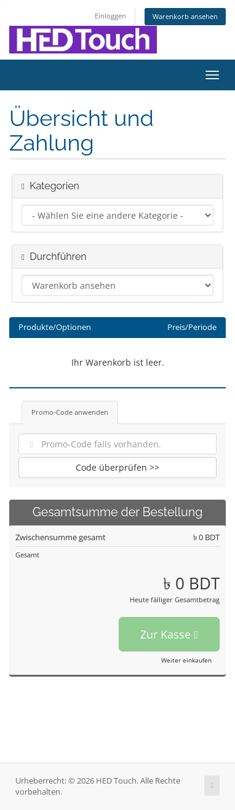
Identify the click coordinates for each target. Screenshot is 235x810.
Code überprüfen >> (117, 467)
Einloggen (110, 15)
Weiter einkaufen (186, 660)
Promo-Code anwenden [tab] (69, 412)
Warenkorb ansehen (185, 16)
